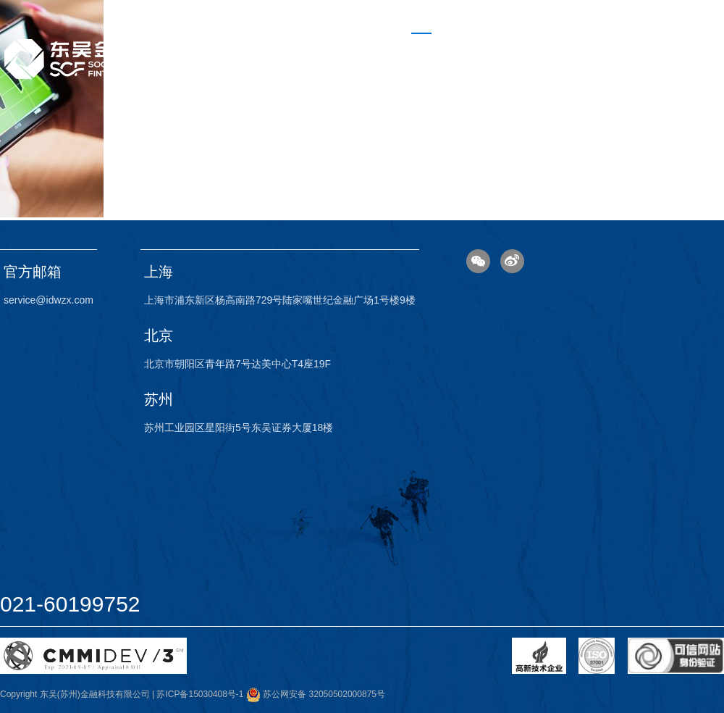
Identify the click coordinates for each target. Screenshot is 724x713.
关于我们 (619, 48)
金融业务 (550, 48)
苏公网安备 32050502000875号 (315, 694)
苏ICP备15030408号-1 (199, 694)
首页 (421, 48)
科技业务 (480, 48)
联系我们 (689, 48)
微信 (478, 261)
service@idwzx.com (48, 300)
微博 (512, 261)
